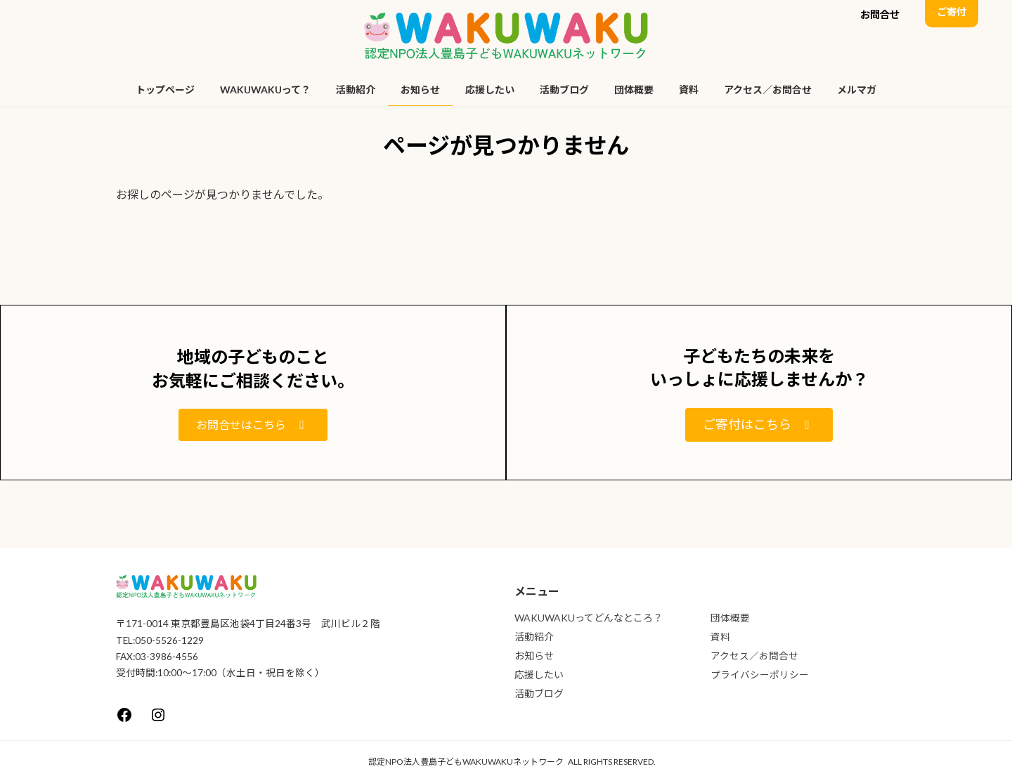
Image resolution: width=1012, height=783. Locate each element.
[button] (880, 16)
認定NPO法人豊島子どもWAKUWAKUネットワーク (466, 761)
